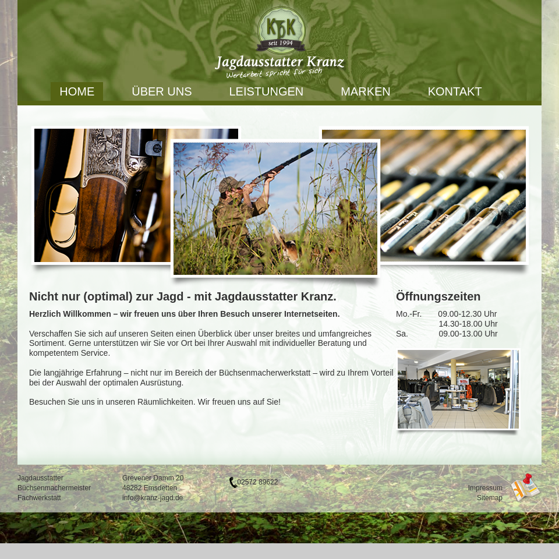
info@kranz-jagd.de (152, 498)
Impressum (485, 488)
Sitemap (490, 498)
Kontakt (455, 91)
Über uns (162, 91)
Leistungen (266, 91)
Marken (366, 91)
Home (76, 91)
